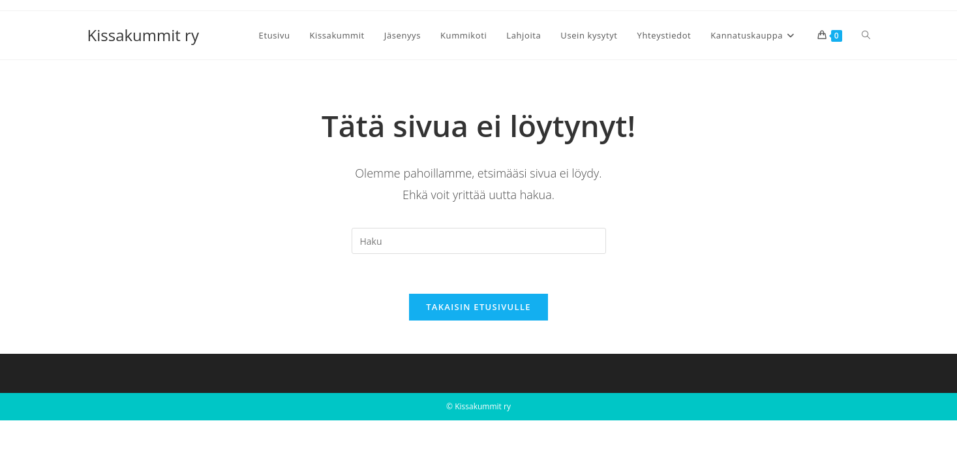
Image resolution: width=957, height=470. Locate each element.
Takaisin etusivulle (478, 307)
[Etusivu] (91, 78)
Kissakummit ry (143, 35)
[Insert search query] (479, 241)
